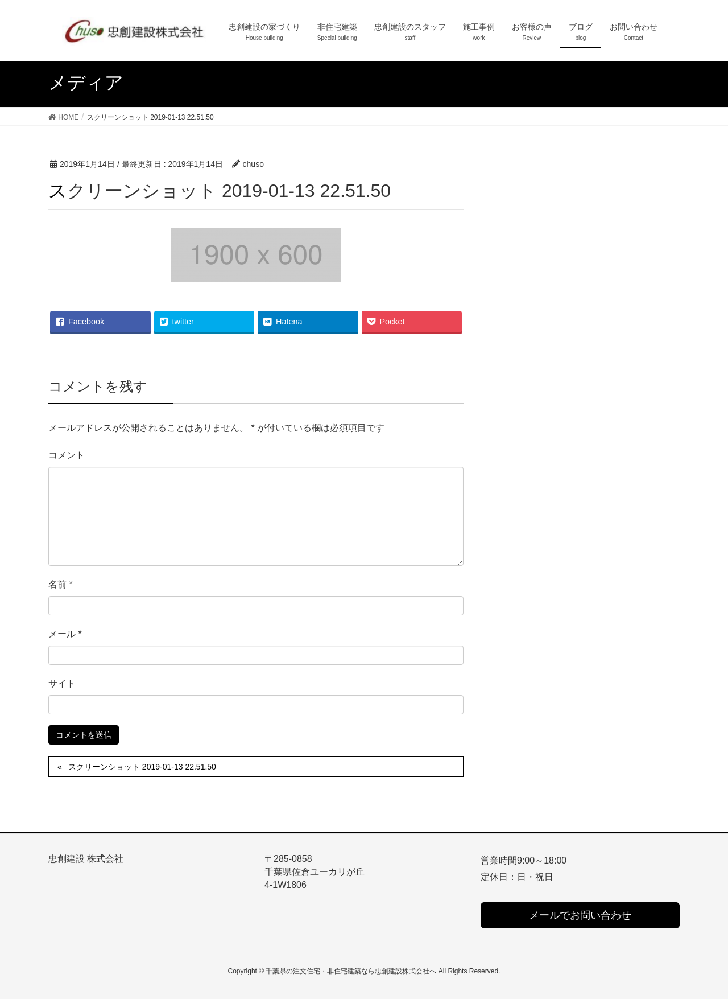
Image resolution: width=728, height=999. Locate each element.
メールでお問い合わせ (580, 915)
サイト (62, 683)
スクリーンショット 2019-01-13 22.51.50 (142, 766)
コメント (66, 455)
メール (65, 634)
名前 (60, 584)
